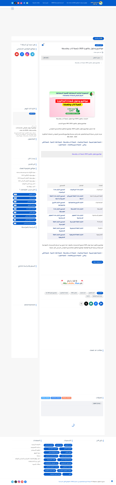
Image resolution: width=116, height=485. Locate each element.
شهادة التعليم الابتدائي (52, 467)
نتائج (70, 474)
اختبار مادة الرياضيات (76, 190)
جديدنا (20, 8)
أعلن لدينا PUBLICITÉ (34, 461)
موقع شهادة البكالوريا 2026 (28, 175)
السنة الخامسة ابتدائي (24, 223)
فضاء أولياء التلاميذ (50, 470)
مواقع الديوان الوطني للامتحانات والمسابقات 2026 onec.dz (26, 129)
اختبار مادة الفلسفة (77, 209)
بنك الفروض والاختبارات (51, 463)
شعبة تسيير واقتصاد (74, 145)
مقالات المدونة (34, 3)
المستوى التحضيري (66, 463)
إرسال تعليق (96, 403)
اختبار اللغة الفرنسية (76, 222)
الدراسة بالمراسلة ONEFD (56, 3)
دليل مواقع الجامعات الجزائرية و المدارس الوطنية (27, 458)
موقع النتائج (102, 8)
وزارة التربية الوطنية (97, 296)
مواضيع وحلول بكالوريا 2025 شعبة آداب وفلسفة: (87, 63)
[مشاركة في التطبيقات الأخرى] (81, 304)
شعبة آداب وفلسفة (69, 142)
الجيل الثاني (24, 212)
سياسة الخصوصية (35, 447)
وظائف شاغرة (45, 8)
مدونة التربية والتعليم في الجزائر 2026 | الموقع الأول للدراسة (75, 481)
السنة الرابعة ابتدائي (66, 459)
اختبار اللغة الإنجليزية (76, 228)
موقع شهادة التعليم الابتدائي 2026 (26, 181)
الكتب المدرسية (51, 459)
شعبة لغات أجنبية (56, 142)
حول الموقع (37, 453)
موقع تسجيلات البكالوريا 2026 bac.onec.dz (75, 3)
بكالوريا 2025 (74, 293)
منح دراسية (44, 3)
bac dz (88, 296)
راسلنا (38, 455)
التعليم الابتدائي (55, 8)
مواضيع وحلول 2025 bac (51, 293)
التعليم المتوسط (67, 8)
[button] (96, 304)
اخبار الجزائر (83, 293)
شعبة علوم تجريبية (95, 142)
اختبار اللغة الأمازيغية (76, 235)
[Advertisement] (58, 23)
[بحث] (12, 8)
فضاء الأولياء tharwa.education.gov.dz (26, 172)
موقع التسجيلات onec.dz (90, 8)
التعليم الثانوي (77, 8)
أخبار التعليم (99, 45)
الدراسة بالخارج (26, 8)
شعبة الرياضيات (82, 142)
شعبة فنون (62, 145)
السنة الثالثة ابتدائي (24, 216)
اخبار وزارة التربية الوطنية (28, 183)
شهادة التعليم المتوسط (65, 470)
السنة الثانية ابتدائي (24, 219)
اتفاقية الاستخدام (35, 450)
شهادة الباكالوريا (64, 293)
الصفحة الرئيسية (36, 444)
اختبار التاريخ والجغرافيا (75, 202)
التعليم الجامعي (37, 8)
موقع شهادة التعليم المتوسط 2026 (26, 178)
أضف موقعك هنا (31, 186)
